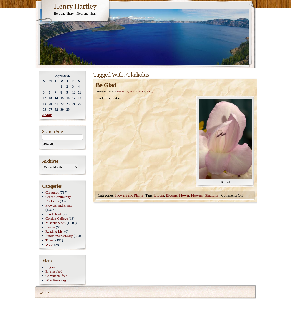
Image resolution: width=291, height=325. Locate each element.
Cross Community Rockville (58, 199)
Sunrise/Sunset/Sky (59, 236)
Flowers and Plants (129, 195)
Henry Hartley (75, 7)
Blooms (171, 195)
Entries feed (53, 271)
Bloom (159, 195)
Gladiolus (212, 195)
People (50, 227)
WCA (49, 244)
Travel (50, 240)
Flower (184, 195)
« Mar (47, 115)
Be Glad (106, 85)
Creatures (52, 192)
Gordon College (56, 218)
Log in (50, 267)
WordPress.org (55, 280)
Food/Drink (53, 214)
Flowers (197, 195)
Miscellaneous (55, 223)
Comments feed (56, 276)
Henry (150, 91)
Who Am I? (47, 293)
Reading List (54, 231)
